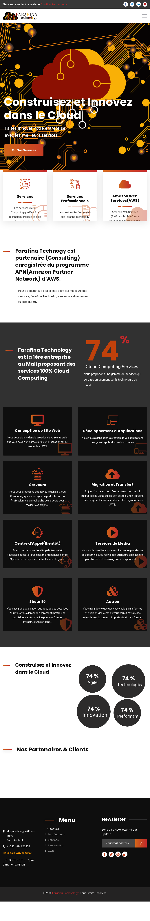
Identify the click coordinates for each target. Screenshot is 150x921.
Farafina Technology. (65, 893)
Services (53, 840)
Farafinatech (56, 834)
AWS (51, 851)
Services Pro (55, 845)
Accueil (54, 829)
